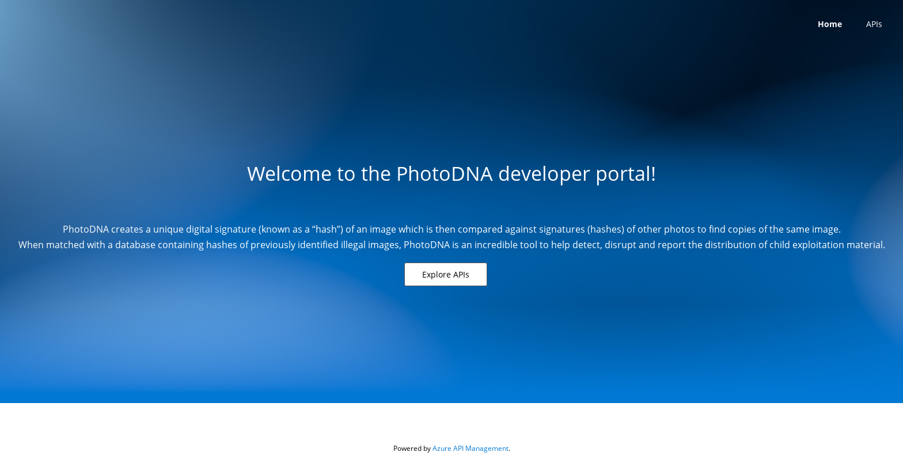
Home (830, 23)
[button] (445, 274)
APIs (874, 23)
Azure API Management (470, 448)
